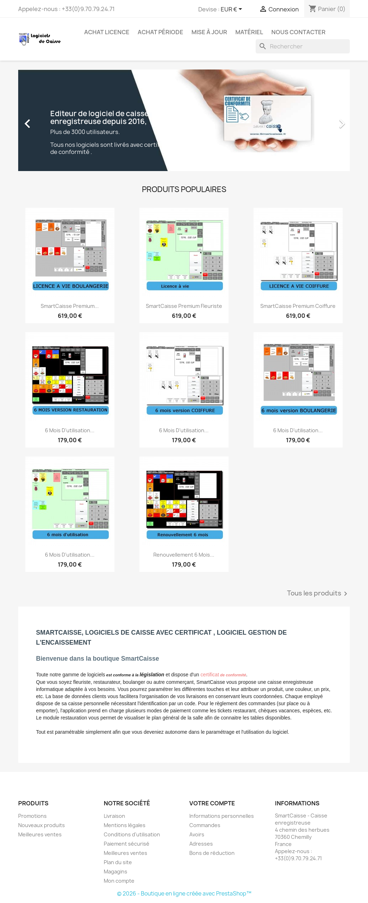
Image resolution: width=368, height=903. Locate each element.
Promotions (32, 815)
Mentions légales (124, 825)
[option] (184, 120)
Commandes (204, 825)
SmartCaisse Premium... (70, 306)
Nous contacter (298, 32)
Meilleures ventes (40, 834)
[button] (43, 120)
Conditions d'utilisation (132, 834)
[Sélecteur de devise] (233, 9)
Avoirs (196, 834)
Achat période (160, 32)
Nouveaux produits (41, 825)
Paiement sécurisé (126, 843)
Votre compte (212, 803)
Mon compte (119, 880)
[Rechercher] (303, 46)
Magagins (115, 871)
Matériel (249, 32)
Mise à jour (209, 32)
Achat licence (106, 32)
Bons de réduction (212, 853)
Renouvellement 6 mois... (183, 554)
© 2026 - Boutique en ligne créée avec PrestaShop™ (184, 893)
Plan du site (118, 862)
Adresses (201, 843)
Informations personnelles (221, 815)
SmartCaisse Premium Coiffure (298, 306)
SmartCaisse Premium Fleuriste (184, 306)
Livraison (114, 815)
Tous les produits (318, 593)
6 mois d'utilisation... (69, 430)
